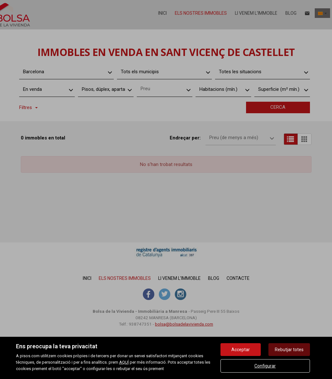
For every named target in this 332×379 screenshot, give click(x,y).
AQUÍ (124, 362)
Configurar (265, 365)
